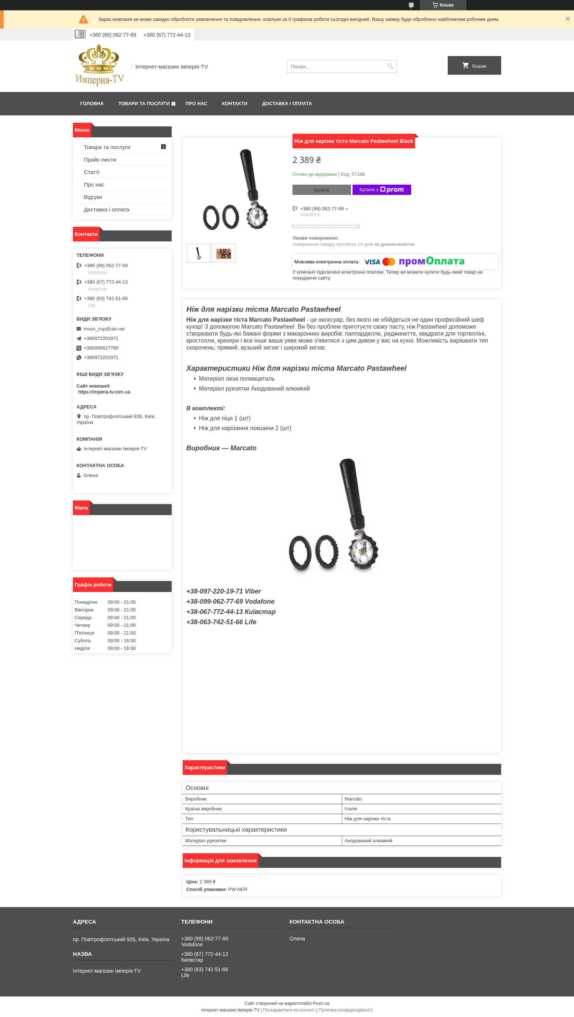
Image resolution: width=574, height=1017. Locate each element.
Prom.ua (321, 1003)
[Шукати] (390, 66)
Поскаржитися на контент (289, 1010)
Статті (92, 172)
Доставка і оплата (287, 103)
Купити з (381, 189)
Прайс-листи (100, 159)
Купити (321, 190)
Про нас (196, 103)
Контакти (235, 103)
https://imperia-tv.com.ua (104, 392)
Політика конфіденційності (346, 1010)
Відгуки (93, 197)
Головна (92, 103)
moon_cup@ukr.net (104, 329)
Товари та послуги (143, 103)
